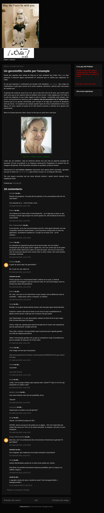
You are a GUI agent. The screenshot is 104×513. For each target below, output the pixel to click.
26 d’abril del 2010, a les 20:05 (20, 299)
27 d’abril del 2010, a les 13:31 (20, 360)
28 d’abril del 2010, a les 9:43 (19, 402)
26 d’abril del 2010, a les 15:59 (20, 238)
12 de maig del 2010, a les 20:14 (20, 485)
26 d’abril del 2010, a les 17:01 (20, 257)
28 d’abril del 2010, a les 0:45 (19, 388)
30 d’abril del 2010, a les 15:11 (20, 473)
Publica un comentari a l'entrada (18, 490)
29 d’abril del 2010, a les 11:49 (20, 413)
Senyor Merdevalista (17, 437)
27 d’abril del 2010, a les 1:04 (19, 343)
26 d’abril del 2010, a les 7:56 (19, 206)
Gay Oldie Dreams (15, 372)
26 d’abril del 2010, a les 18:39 (20, 287)
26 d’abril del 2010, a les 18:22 (20, 272)
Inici (36, 500)
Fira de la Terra (24, 172)
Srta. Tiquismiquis (16, 225)
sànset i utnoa (14, 392)
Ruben (11, 210)
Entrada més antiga (60, 500)
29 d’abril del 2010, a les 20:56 (20, 445)
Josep (11, 347)
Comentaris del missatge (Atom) (41, 506)
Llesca (11, 242)
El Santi (12, 262)
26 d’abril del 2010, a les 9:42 (19, 221)
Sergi (11, 304)
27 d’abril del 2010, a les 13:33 (20, 375)
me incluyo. (54, 84)
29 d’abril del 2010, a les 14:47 (20, 432)
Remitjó (12, 193)
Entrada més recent (12, 500)
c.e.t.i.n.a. (12, 407)
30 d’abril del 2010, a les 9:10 (19, 455)
